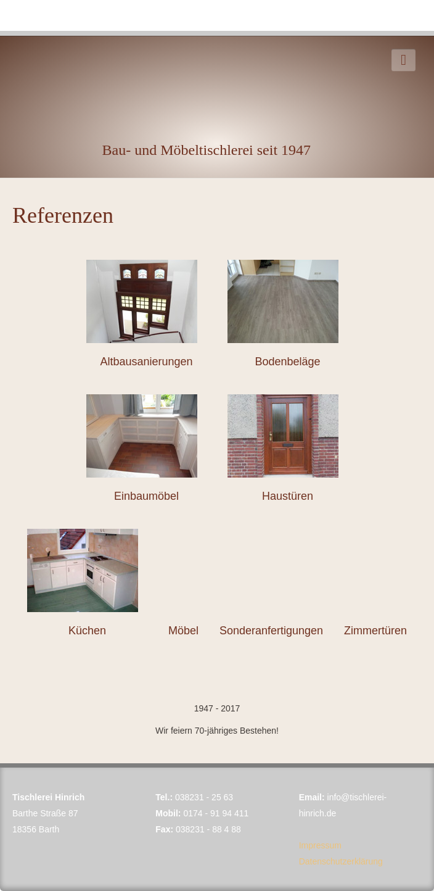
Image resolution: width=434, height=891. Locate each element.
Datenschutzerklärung (341, 861)
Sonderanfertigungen (271, 630)
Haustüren (287, 496)
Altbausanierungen (146, 361)
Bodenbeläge (287, 361)
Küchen (87, 630)
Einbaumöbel (146, 496)
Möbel (183, 630)
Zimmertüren (375, 630)
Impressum (320, 845)
